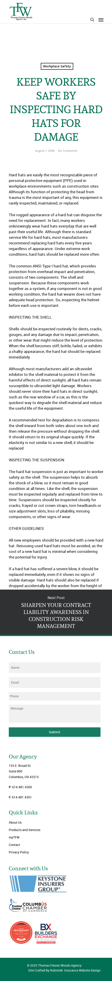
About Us (15, 822)
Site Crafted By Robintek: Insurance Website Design (64, 970)
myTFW (14, 837)
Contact (14, 845)
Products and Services (24, 830)
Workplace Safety (57, 66)
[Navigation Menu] (100, 19)
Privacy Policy (19, 852)
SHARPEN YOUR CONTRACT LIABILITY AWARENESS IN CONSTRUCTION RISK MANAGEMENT (56, 612)
